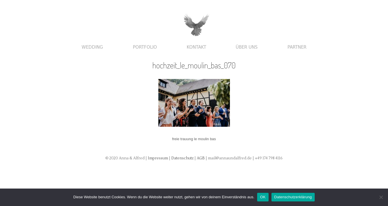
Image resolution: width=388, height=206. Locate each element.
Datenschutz (182, 158)
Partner (296, 47)
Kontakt (196, 47)
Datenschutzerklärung (293, 197)
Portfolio (145, 47)
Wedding (92, 47)
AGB (201, 158)
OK (262, 197)
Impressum (158, 158)
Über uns (247, 47)
